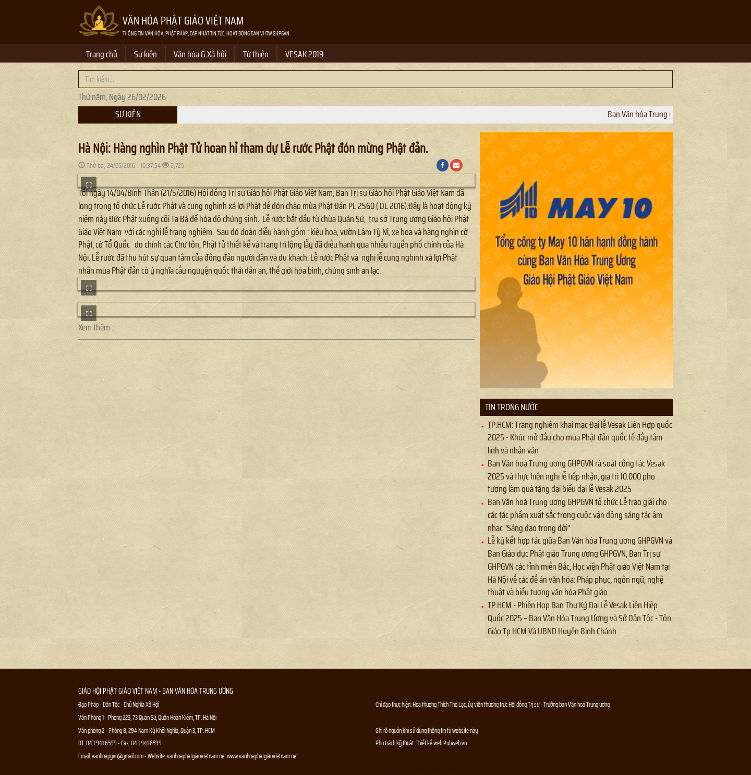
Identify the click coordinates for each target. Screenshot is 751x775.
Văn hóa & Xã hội (200, 54)
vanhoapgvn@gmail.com (117, 756)
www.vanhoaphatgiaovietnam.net (262, 756)
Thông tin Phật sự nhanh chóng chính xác (418, 769)
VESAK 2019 (304, 54)
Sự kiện (145, 54)
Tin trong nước (511, 407)
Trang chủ (101, 54)
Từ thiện (256, 54)
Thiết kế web (429, 743)
